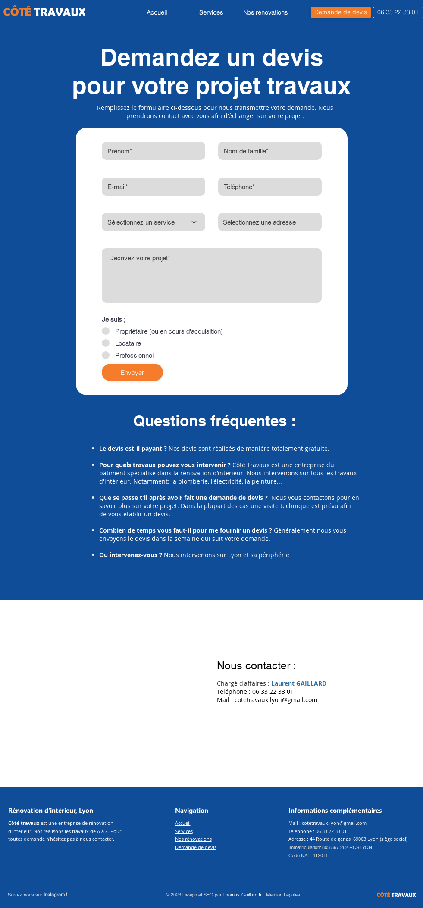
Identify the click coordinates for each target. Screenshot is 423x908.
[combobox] (270, 222)
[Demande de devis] (341, 12)
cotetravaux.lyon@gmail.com (276, 700)
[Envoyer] (132, 372)
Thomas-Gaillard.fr (242, 895)
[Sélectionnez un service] (153, 222)
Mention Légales (283, 895)
